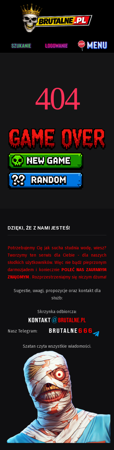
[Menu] (93, 45)
